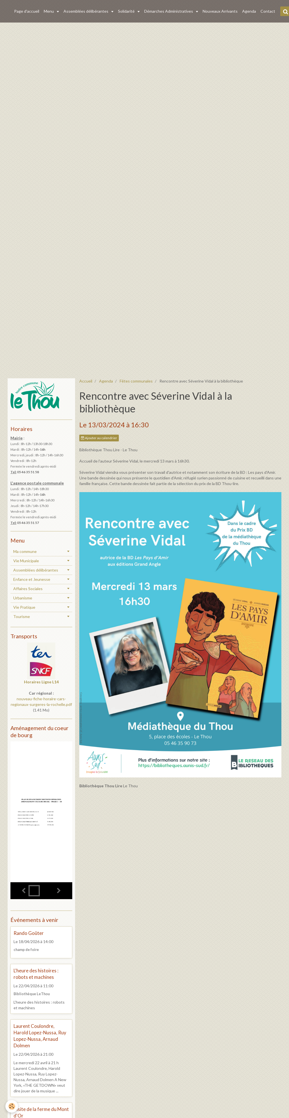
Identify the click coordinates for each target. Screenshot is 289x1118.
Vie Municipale (26, 560)
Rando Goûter (29, 933)
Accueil (85, 381)
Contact (267, 11)
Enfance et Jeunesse (31, 579)
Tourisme (21, 616)
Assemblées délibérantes (86, 11)
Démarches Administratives (169, 11)
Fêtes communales (136, 381)
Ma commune (25, 551)
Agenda (249, 11)
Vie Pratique (24, 607)
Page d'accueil (26, 11)
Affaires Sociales (28, 588)
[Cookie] (12, 1106)
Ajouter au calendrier (99, 438)
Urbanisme (22, 597)
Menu (49, 11)
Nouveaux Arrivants (220, 11)
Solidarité (126, 11)
